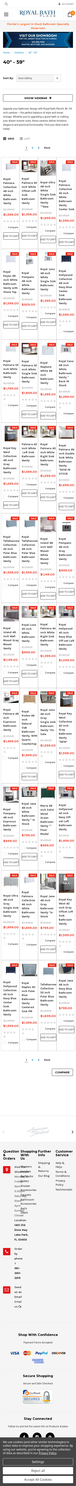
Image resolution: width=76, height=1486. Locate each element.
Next (47, 147)
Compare (62, 1072)
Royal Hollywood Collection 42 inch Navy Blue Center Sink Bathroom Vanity (10, 998)
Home (6, 52)
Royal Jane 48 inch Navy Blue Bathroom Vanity (66, 988)
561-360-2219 (17, 1273)
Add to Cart (11, 236)
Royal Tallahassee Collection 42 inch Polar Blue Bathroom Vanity (11, 549)
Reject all (38, 1470)
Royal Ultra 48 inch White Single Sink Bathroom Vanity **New (48, 194)
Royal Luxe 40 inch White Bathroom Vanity (29, 633)
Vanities (19, 52)
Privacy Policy (47, 1453)
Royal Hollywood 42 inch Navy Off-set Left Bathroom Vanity (66, 817)
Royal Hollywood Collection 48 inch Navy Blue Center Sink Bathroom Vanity (66, 287)
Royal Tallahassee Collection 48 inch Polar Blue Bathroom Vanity (30, 549)
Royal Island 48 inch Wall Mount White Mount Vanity (46, 551)
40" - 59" (32, 52)
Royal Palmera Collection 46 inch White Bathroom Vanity (28, 904)
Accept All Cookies (38, 1479)
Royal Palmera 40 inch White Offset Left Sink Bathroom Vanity (29, 191)
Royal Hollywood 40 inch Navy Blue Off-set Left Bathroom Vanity (66, 637)
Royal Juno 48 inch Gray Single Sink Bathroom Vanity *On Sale (48, 722)
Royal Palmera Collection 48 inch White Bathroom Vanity (10, 191)
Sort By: (8, 78)
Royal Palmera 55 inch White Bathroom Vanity (10, 369)
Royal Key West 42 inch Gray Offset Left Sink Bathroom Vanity (66, 911)
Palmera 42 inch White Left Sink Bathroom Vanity (29, 452)
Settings (38, 1462)
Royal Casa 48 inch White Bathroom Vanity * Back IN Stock (66, 373)
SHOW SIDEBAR (37, 98)
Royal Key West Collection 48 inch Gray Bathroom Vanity (10, 460)
